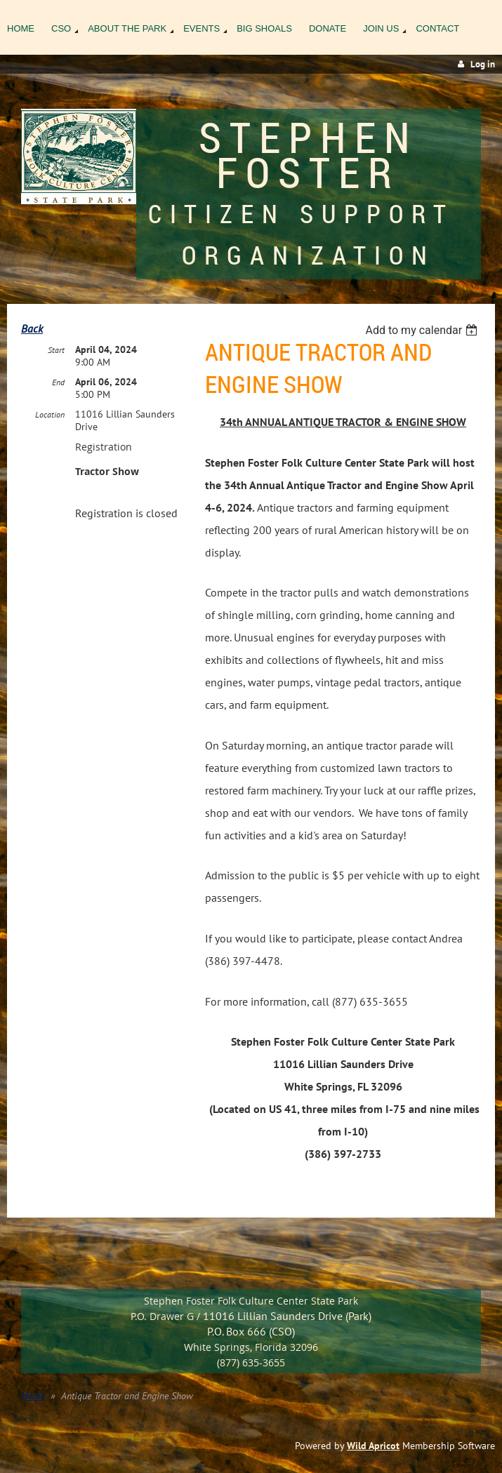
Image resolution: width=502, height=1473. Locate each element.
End (58, 382)
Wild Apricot (373, 1445)
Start (56, 350)
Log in (482, 64)
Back (32, 328)
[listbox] (423, 330)
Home (32, 1395)
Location (50, 414)
